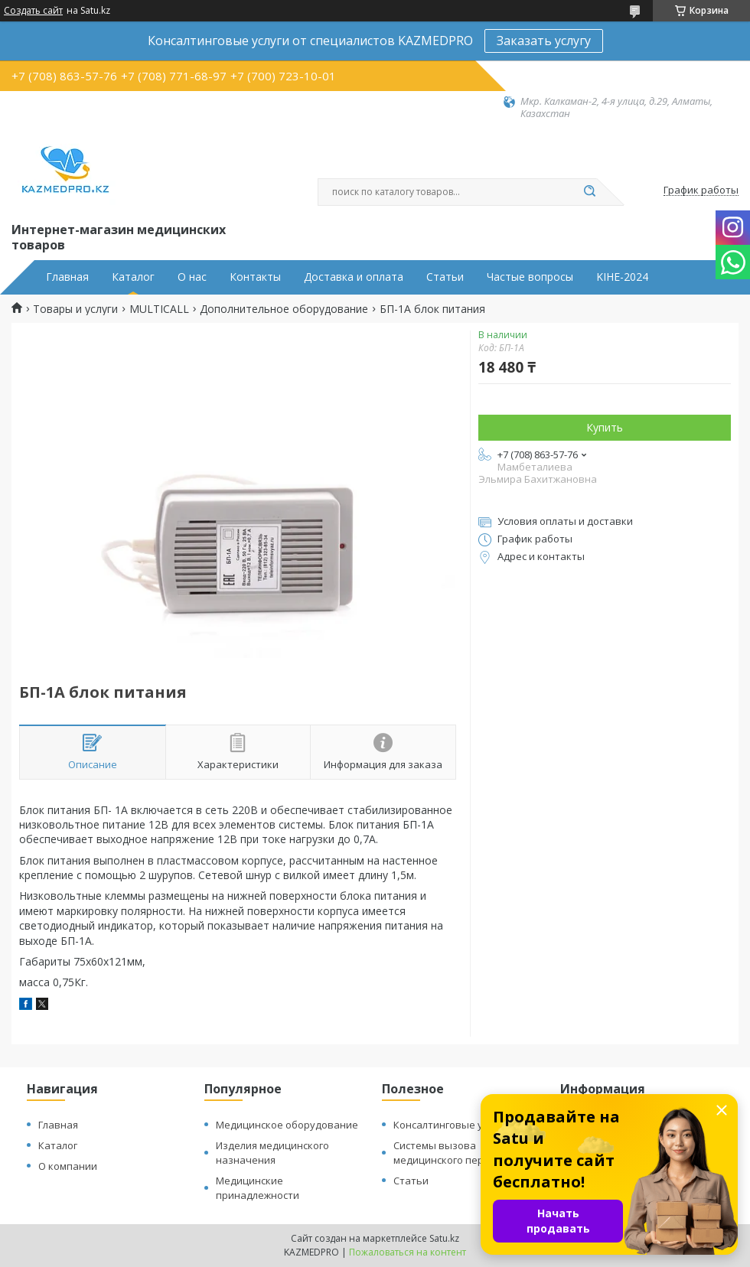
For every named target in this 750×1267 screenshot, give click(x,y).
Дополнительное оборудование (284, 309)
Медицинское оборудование (287, 1125)
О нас (192, 277)
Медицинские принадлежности (257, 1188)
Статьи (445, 277)
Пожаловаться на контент (407, 1252)
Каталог (133, 277)
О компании (67, 1166)
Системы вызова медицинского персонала (455, 1152)
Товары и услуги (75, 309)
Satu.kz (444, 1238)
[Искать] (589, 192)
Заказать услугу (544, 40)
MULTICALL (159, 309)
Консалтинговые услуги (450, 1125)
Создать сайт (33, 10)
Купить (604, 427)
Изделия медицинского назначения (272, 1152)
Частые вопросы (530, 277)
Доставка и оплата (353, 277)
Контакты (255, 277)
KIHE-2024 (622, 277)
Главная (67, 277)
